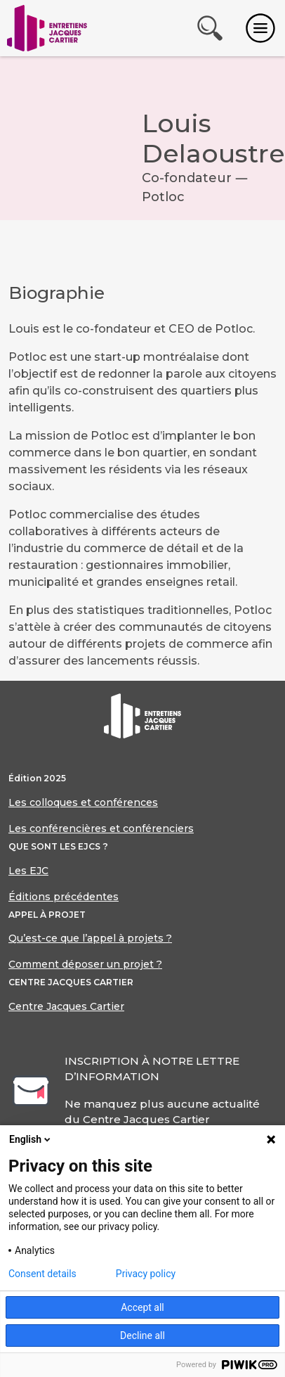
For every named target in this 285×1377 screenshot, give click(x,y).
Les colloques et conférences (83, 802)
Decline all (142, 1335)
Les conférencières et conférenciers (101, 828)
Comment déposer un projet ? (85, 964)
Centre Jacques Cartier (66, 1006)
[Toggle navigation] (260, 28)
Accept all (142, 1307)
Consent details (42, 1273)
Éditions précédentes (63, 896)
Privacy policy (145, 1273)
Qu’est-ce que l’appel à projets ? (90, 938)
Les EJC (28, 870)
